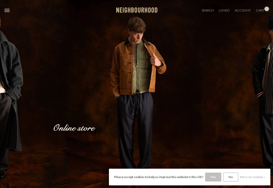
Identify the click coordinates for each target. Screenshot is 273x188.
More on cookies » (252, 177)
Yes (213, 177)
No (231, 177)
